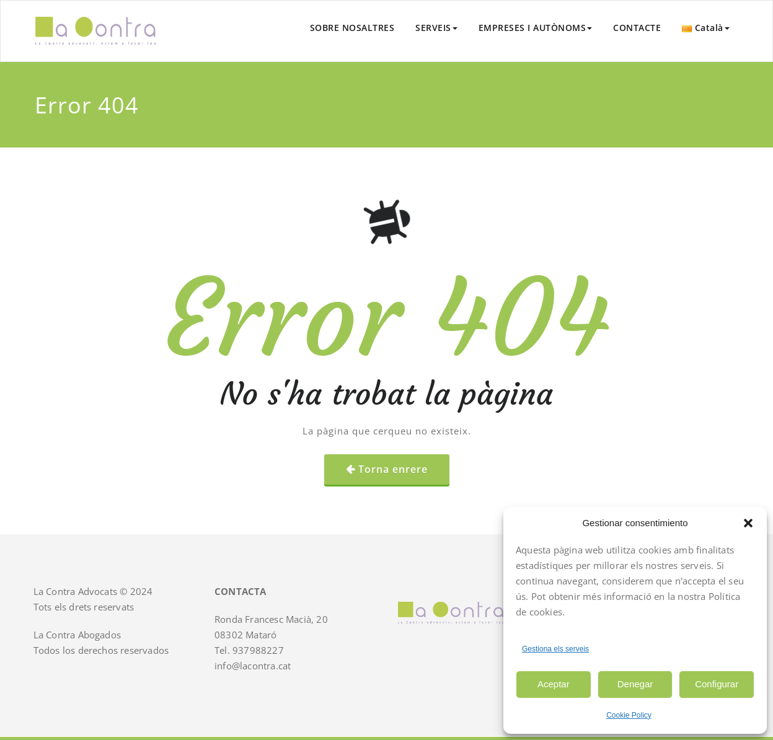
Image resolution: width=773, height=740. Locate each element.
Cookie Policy (629, 715)
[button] (748, 523)
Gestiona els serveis (555, 649)
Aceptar (553, 684)
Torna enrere (393, 469)
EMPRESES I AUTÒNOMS (536, 27)
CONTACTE (637, 27)
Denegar (635, 684)
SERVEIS (436, 27)
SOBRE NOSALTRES (352, 27)
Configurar (716, 684)
